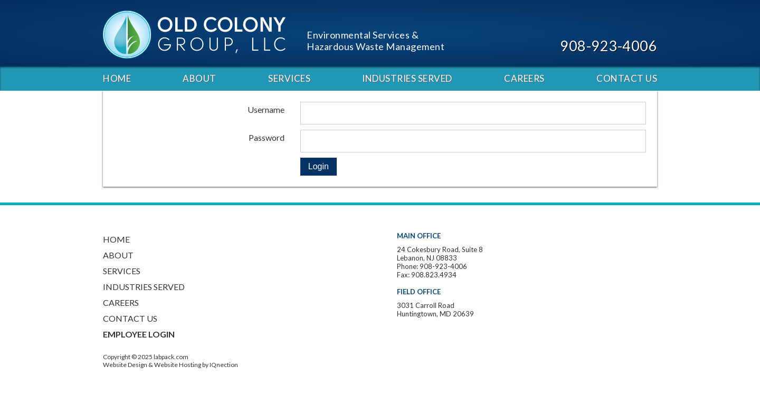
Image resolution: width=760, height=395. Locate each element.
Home (117, 78)
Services (289, 78)
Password (266, 137)
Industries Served (407, 78)
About (199, 78)
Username (266, 109)
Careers (524, 78)
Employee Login (139, 334)
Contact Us (626, 78)
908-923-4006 (608, 45)
